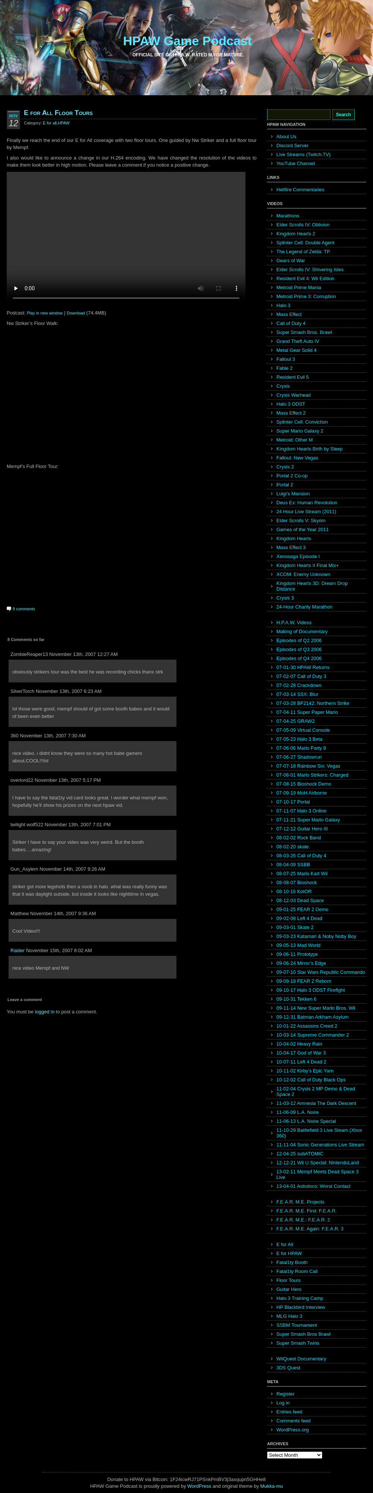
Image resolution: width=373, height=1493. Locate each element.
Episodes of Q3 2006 (299, 649)
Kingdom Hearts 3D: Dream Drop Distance (312, 586)
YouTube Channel (295, 163)
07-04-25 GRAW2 (295, 721)
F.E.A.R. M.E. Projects (300, 1202)
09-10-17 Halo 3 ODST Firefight (310, 990)
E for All (284, 1244)
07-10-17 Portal (293, 802)
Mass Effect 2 (291, 413)
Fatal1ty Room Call (297, 1271)
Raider (17, 950)
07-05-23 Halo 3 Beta (299, 739)
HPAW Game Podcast (187, 41)
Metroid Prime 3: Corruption (306, 296)
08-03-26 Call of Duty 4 (301, 855)
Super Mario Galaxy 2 (299, 431)
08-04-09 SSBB (293, 864)
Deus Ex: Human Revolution (306, 502)
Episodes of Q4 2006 (299, 658)
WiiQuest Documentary (301, 1359)
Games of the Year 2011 (302, 529)
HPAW (64, 123)
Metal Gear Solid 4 (296, 350)
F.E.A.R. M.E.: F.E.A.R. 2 (303, 1220)
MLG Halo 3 (289, 1316)
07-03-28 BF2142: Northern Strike (313, 703)
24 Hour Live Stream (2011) (306, 511)
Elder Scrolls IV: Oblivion (303, 224)
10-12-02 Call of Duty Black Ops (311, 1079)
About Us (286, 136)
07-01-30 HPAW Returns (302, 667)
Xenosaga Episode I (298, 556)
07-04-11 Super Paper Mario (307, 712)
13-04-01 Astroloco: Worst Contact (313, 1186)
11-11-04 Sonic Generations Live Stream (320, 1144)
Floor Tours (288, 1280)
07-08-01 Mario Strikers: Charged (312, 775)
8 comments (24, 609)
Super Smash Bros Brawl (303, 1334)
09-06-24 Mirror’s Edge (301, 963)
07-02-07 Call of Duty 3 (301, 676)
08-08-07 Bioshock (296, 882)
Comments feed (293, 1421)
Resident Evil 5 (292, 377)
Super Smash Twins (297, 1343)
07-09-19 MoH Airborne (301, 793)
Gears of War (290, 260)
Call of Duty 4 (290, 323)
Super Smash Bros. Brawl (304, 332)
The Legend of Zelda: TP (303, 251)
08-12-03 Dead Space (300, 900)
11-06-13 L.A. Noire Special (306, 1121)
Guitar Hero (288, 1289)
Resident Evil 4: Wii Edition (305, 278)
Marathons (287, 216)
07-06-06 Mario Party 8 (301, 748)
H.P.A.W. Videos (293, 622)
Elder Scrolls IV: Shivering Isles (310, 269)
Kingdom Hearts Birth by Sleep (309, 449)
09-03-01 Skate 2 (295, 927)
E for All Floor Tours (58, 113)
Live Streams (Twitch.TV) (303, 154)
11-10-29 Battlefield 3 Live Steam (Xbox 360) (319, 1133)
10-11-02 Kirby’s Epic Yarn (304, 1071)
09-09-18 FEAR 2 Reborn (303, 981)
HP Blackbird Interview (300, 1307)
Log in (282, 1403)
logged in (44, 1012)
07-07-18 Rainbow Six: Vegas (308, 766)
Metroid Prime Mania (298, 287)
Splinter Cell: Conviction (302, 422)
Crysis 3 (285, 598)
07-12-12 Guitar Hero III (301, 828)
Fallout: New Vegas (297, 458)
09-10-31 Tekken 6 (296, 999)
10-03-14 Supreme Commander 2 (312, 1035)
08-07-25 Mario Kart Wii (301, 873)
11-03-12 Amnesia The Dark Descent (316, 1103)
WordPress (199, 1486)
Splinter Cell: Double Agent (305, 242)
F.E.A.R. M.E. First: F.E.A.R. (306, 1211)
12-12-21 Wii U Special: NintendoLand (317, 1162)
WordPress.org (292, 1429)
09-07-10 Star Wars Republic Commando (320, 972)
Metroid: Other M (294, 440)
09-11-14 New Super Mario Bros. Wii (315, 1008)
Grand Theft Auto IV (297, 341)
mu (279, 1486)
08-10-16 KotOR (294, 891)
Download (76, 313)
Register (285, 1394)
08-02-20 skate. (293, 846)
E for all (50, 123)
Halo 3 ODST (290, 404)
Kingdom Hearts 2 (295, 233)
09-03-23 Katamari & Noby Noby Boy (316, 936)
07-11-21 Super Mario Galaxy (308, 820)
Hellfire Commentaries (300, 189)
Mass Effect (289, 314)
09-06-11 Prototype (297, 954)
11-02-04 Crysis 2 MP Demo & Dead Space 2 (315, 1091)
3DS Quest (288, 1367)
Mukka (267, 1486)
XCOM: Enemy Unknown (303, 574)
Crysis (283, 386)
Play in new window (45, 313)
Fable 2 (284, 368)
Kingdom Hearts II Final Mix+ (307, 565)
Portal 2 (284, 484)
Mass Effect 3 (291, 547)
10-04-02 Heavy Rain (299, 1044)
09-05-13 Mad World (298, 945)
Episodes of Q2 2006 (299, 640)
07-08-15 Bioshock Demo (303, 784)
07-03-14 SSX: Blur (297, 694)
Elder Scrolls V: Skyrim (301, 520)
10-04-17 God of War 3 (301, 1053)
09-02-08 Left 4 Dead (299, 918)
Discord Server (292, 145)
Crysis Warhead (293, 395)
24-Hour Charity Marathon (304, 607)
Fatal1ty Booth (292, 1262)
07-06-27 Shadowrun (299, 757)
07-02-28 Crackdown (299, 685)
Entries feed (289, 1412)
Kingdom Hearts (293, 538)
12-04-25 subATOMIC (299, 1153)
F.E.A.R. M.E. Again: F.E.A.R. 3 (310, 1229)
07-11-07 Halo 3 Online (301, 811)
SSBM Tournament (296, 1325)
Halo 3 (283, 305)
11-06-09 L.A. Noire (297, 1112)
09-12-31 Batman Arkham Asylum (312, 1017)
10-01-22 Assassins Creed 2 (306, 1026)
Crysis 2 (285, 467)
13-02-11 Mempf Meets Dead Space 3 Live (317, 1174)
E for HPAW (289, 1253)
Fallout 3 (285, 359)
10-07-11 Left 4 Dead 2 (301, 1062)
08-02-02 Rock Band (298, 837)
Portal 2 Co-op (292, 475)
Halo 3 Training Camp (299, 1298)
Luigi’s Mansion (293, 493)
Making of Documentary (301, 631)
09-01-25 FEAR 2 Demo (302, 909)
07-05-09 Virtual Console (303, 730)
